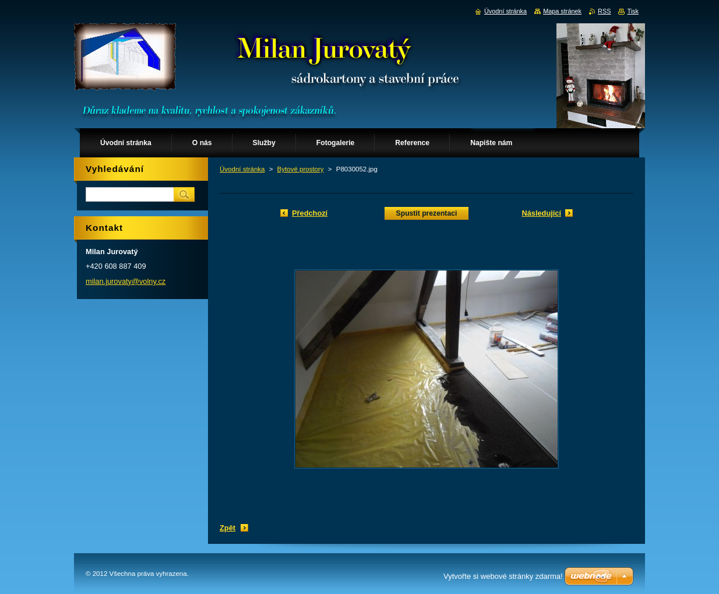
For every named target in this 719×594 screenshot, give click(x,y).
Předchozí (309, 213)
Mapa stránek (562, 11)
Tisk (633, 11)
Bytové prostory (300, 169)
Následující (541, 213)
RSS (604, 11)
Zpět (227, 527)
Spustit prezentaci (426, 213)
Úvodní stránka (242, 169)
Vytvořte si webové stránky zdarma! (503, 576)
